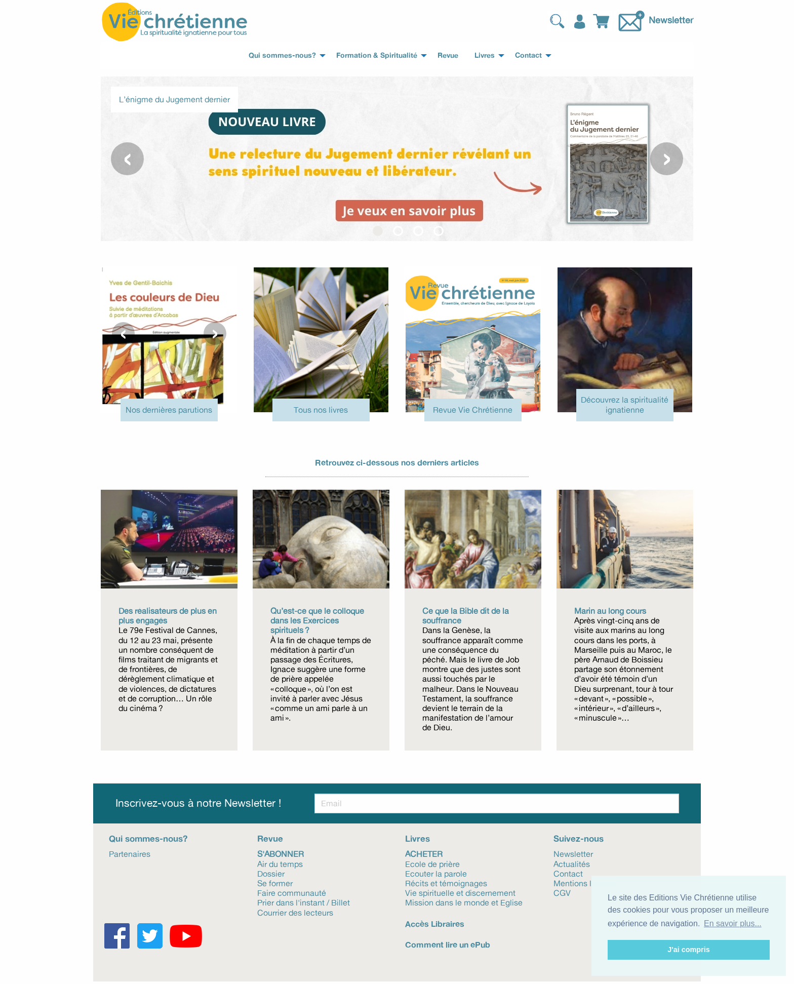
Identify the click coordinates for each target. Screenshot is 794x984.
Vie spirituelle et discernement (460, 892)
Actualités (571, 863)
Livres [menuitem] (484, 55)
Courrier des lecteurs (295, 912)
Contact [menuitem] (528, 55)
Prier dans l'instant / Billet (303, 902)
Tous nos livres (321, 410)
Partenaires (129, 853)
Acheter (424, 853)
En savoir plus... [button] (733, 923)
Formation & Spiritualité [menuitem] (376, 55)
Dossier (271, 873)
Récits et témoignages (446, 882)
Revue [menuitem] (448, 55)
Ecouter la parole (436, 873)
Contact (568, 873)
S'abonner (280, 853)
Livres (417, 838)
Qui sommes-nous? (148, 838)
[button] (378, 231)
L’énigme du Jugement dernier (174, 99)
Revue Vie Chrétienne (472, 410)
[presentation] (127, 158)
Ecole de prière (432, 863)
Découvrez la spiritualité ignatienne (624, 404)
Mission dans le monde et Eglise (464, 902)
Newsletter (671, 19)
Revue (270, 838)
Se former (275, 882)
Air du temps (280, 863)
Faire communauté (291, 892)
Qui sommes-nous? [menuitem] (282, 55)
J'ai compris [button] (688, 950)
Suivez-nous (578, 838)
